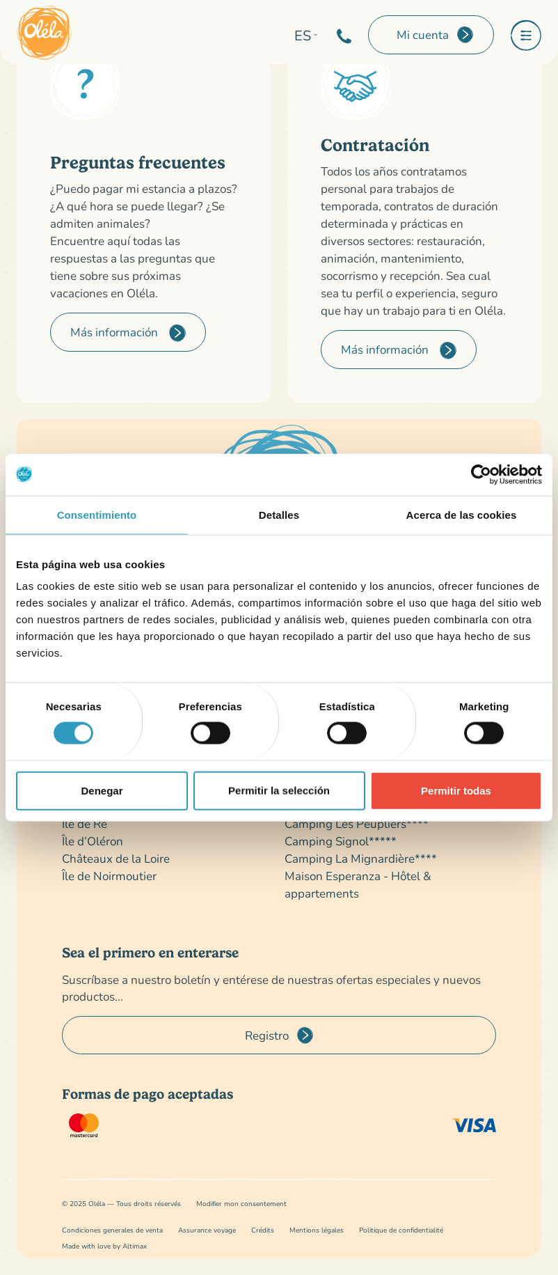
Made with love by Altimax (104, 1246)
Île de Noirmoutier (109, 876)
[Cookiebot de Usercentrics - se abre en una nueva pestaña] (481, 474)
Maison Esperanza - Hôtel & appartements (358, 884)
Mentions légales (316, 1230)
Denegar (101, 790)
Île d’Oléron (92, 841)
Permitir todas (456, 790)
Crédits (262, 1230)
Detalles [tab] (279, 514)
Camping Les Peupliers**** (357, 823)
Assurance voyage (207, 1230)
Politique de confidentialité (401, 1230)
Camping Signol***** (341, 841)
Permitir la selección (279, 790)
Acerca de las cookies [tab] (461, 514)
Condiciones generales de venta (112, 1230)
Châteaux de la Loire (116, 858)
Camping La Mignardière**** (361, 858)
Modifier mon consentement (241, 1203)
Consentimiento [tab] (97, 514)
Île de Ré (84, 823)
